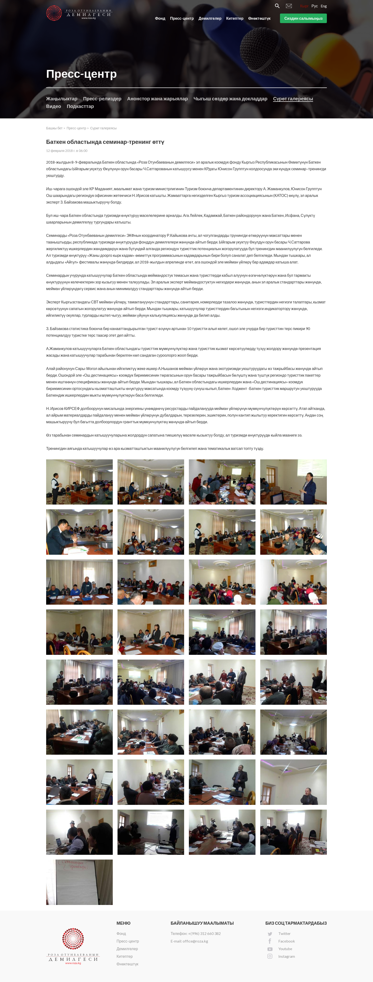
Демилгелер (210, 18)
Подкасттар (80, 106)
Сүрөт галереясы (293, 98)
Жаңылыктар (62, 98)
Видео (53, 106)
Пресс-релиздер (102, 98)
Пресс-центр (182, 18)
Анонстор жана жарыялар (157, 98)
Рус (315, 6)
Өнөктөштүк (259, 18)
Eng (324, 6)
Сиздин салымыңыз (303, 18)
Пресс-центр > (78, 128)
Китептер (235, 18)
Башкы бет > (55, 128)
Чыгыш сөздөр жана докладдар (230, 98)
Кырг (304, 6)
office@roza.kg (195, 941)
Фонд (160, 18)
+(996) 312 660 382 (204, 933)
